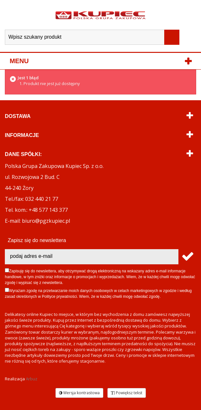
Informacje (22, 135)
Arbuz (31, 379)
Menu (19, 60)
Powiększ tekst (126, 392)
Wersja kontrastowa (79, 392)
